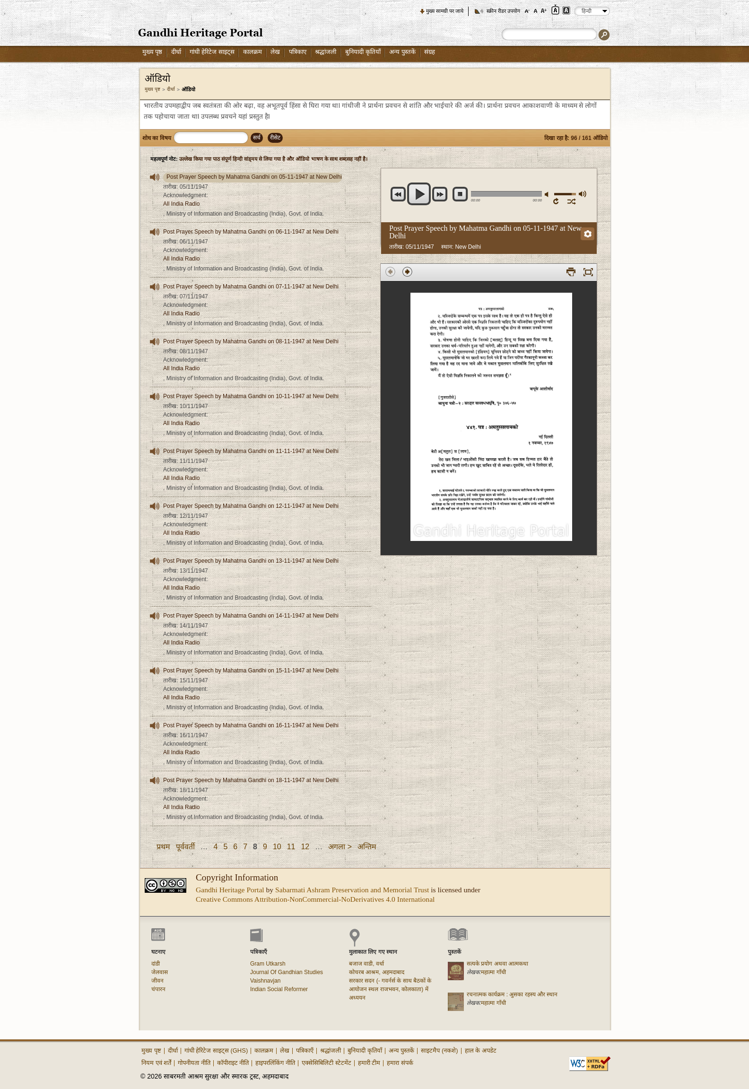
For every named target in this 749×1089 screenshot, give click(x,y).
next (440, 194)
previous (398, 194)
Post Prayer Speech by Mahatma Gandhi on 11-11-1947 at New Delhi (251, 451)
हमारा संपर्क (400, 1062)
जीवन (157, 980)
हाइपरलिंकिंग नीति (275, 1062)
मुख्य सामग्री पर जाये (444, 11)
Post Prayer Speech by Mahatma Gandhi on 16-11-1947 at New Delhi (251, 725)
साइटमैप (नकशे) (439, 1050)
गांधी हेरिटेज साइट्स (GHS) (216, 1050)
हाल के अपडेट (480, 1050)
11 (291, 847)
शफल (572, 201)
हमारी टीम (369, 1062)
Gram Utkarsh (268, 963)
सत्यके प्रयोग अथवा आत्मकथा (497, 963)
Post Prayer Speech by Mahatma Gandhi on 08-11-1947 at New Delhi (251, 341)
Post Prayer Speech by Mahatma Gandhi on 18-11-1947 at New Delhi (251, 780)
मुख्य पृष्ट (152, 89)
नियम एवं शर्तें (156, 1062)
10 (277, 847)
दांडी (155, 963)
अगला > (340, 847)
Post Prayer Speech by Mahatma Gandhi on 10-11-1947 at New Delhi (251, 396)
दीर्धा (176, 51)
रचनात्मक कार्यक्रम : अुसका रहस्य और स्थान (512, 994)
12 (305, 847)
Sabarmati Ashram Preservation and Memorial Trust (352, 890)
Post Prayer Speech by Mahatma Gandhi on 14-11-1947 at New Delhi (251, 615)
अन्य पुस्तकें (402, 51)
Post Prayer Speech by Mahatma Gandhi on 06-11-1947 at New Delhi (251, 231)
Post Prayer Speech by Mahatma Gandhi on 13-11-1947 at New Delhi (251, 561)
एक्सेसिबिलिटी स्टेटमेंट (326, 1062)
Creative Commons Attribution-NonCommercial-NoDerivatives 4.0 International (315, 899)
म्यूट (548, 194)
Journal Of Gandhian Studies (286, 972)
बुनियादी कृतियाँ (363, 51)
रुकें (460, 194)
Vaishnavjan (265, 980)
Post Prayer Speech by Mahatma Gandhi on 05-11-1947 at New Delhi (254, 177)
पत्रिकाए (297, 51)
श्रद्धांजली (325, 51)
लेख (275, 51)
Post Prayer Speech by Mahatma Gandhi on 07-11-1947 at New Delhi (251, 286)
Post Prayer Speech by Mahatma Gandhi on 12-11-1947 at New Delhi (251, 506)
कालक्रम (252, 51)
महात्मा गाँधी (493, 972)
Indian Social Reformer (279, 989)
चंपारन (158, 989)
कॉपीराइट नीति (233, 1062)
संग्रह (429, 51)
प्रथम (163, 847)
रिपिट (558, 201)
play (419, 194)
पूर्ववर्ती (185, 847)
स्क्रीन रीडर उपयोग (503, 11)
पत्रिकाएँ (305, 1050)
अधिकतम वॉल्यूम (582, 193)
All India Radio (181, 203)
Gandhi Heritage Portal (230, 890)
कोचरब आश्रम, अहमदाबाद (376, 972)
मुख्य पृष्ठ (152, 51)
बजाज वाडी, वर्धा (366, 963)
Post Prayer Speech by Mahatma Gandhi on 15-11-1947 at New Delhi (251, 670)
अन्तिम (366, 847)
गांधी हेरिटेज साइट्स (212, 51)
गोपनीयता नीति (194, 1062)
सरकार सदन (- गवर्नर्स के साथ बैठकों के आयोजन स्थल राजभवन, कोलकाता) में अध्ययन (390, 989)
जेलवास (159, 972)
